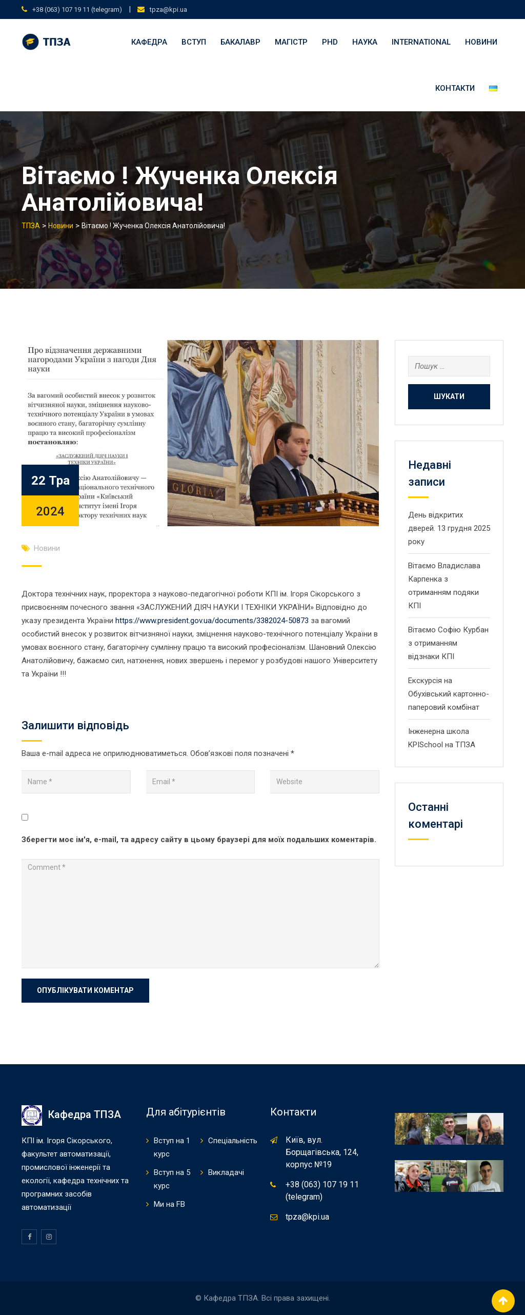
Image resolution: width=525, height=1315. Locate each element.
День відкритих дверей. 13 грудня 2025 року (449, 528)
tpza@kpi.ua (168, 9)
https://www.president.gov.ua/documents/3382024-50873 (212, 620)
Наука (364, 42)
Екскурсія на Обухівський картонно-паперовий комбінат (448, 694)
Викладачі (226, 1172)
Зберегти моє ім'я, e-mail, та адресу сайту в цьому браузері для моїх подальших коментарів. (199, 839)
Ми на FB (169, 1204)
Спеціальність (232, 1140)
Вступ (193, 42)
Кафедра (149, 42)
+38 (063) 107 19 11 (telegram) (77, 9)
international (421, 42)
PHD (330, 42)
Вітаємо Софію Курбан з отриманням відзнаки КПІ (448, 643)
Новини (481, 42)
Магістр (291, 42)
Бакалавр (240, 42)
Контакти (455, 88)
